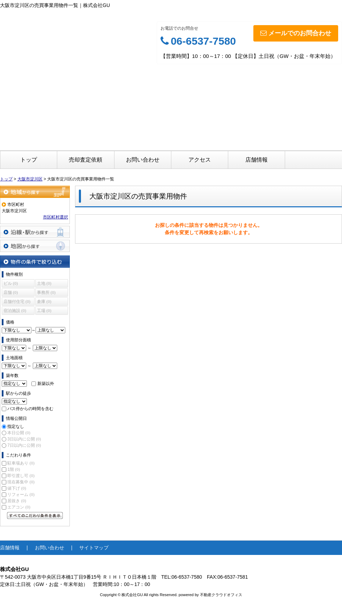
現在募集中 (20, 482)
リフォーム (20, 494)
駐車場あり (20, 463)
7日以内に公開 (24, 445)
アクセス (199, 160)
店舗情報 (256, 160)
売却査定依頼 (85, 160)
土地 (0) (44, 283)
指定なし (15, 426)
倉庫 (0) (44, 301)
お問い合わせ (142, 160)
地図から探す (35, 246)
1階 (13, 469)
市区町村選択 (55, 217)
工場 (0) (44, 310)
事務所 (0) (46, 292)
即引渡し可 (20, 475)
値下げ (16, 488)
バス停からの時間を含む (30, 408)
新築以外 (45, 383)
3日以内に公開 (24, 439)
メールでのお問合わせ (295, 33)
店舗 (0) (10, 292)
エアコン (18, 507)
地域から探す (35, 192)
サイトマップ (94, 547)
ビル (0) (10, 283)
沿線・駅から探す (35, 232)
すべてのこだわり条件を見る (35, 515)
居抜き (16, 500)
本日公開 (18, 432)
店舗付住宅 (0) (16, 301)
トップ (28, 160)
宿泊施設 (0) (14, 310)
